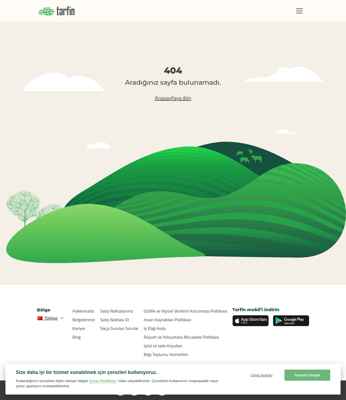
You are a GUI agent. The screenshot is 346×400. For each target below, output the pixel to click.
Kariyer (78, 328)
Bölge (44, 310)
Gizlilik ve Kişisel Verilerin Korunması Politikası (185, 311)
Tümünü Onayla (307, 375)
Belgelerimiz (83, 319)
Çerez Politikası (103, 381)
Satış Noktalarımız (116, 311)
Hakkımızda (83, 311)
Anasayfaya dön (173, 98)
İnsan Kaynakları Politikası (167, 319)
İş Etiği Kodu (155, 328)
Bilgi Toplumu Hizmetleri (166, 354)
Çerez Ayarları (261, 375)
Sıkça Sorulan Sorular (119, 328)
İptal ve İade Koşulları (163, 345)
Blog (76, 337)
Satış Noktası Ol (114, 319)
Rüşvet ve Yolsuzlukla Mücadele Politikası (181, 337)
